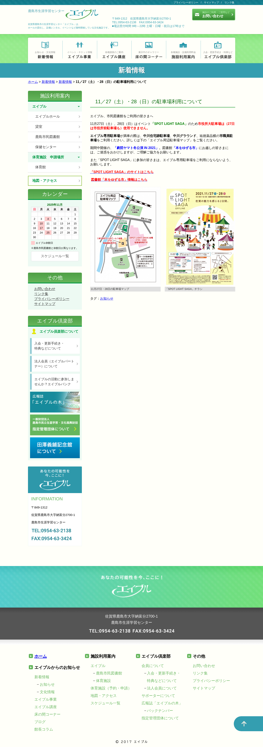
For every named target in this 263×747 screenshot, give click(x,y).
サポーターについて (158, 696)
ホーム (33, 82)
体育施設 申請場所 (48, 157)
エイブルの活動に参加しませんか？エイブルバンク (54, 381)
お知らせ (106, 298)
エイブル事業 (45, 699)
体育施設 (103, 681)
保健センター (45, 147)
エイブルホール (47, 116)
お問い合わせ (44, 289)
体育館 (40, 167)
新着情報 (48, 82)
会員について (153, 666)
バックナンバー (160, 711)
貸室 (38, 127)
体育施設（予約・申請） (111, 688)
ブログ (40, 722)
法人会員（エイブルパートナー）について (54, 363)
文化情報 (47, 692)
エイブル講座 (45, 707)
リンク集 (229, 2)
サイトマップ (211, 2)
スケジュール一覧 (55, 256)
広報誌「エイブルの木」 (162, 703)
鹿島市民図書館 (47, 137)
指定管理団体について (160, 718)
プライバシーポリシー (185, 2)
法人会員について (162, 688)
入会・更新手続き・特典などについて (49, 346)
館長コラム (43, 729)
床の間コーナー (47, 714)
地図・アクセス (44, 181)
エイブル (39, 106)
